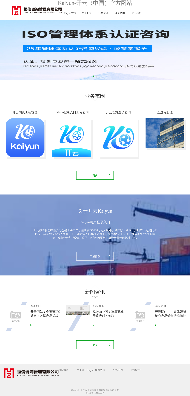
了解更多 (95, 256)
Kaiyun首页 (70, 13)
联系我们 (136, 13)
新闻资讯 (103, 13)
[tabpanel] (95, 50)
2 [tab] (96, 76)
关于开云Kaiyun (87, 16)
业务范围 (120, 13)
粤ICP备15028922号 (95, 393)
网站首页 (64, 370)
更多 (95, 175)
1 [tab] (93, 76)
